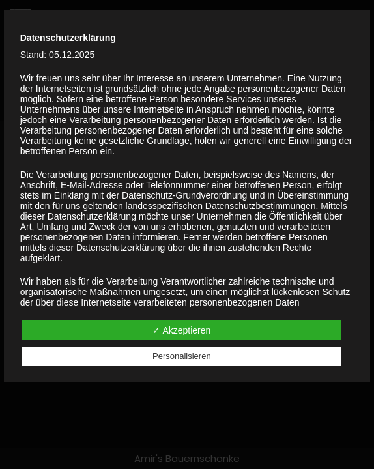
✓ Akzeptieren (181, 330)
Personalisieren (181, 356)
